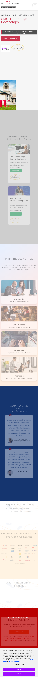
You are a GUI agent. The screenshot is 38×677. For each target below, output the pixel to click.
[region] (19, 662)
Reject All (19, 669)
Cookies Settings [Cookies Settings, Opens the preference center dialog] (19, 664)
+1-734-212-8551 (16, 637)
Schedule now (19, 630)
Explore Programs (10, 40)
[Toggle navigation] (34, 5)
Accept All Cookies (19, 673)
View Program (16, 174)
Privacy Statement (14, 661)
